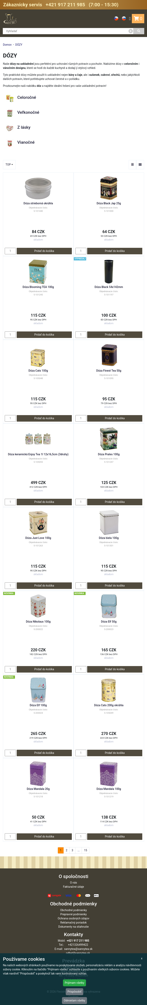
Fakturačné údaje (73, 886)
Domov (7, 44)
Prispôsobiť (74, 991)
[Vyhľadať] (138, 31)
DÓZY (18, 44)
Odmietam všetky (74, 1000)
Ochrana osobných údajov (73, 918)
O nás (73, 882)
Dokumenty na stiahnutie (73, 926)
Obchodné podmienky (73, 910)
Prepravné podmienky (73, 914)
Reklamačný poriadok (73, 922)
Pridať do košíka (44, 251)
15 (85, 850)
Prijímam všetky (74, 982)
